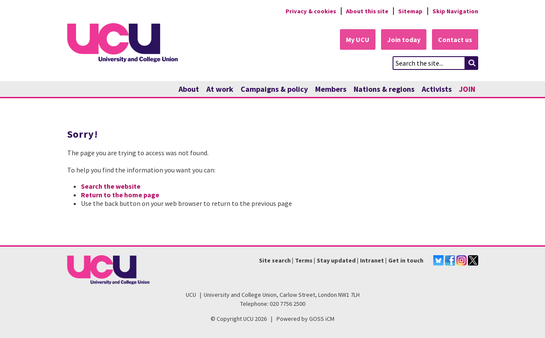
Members (330, 89)
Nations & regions (384, 89)
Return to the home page (120, 194)
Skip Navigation (455, 11)
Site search (275, 260)
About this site (367, 11)
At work (219, 89)
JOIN (467, 89)
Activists (437, 89)
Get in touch (405, 260)
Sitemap (410, 11)
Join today (403, 39)
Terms (304, 260)
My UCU (357, 39)
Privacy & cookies (311, 11)
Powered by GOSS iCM (305, 319)
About (189, 89)
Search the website (110, 186)
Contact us (455, 39)
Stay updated (336, 260)
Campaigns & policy (274, 89)
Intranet (372, 260)
